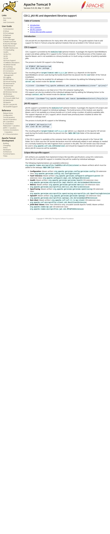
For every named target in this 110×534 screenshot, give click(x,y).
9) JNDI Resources (9, 46)
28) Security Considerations (9, 89)
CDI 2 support (35, 27)
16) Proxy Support (9, 60)
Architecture (7, 152)
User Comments (8, 22)
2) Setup (6, 31)
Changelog (6, 145)
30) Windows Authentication (8, 95)
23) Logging (7, 77)
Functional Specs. (9, 154)
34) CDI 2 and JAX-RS (10, 104)
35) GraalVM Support (10, 107)
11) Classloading (8, 50)
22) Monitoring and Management (9, 74)
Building (6, 143)
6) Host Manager (9, 39)
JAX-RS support (36, 29)
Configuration (8, 115)
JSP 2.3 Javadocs (8, 121)
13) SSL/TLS (7, 54)
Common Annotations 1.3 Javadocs (11, 131)
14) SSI (5, 56)
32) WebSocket (8, 100)
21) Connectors (8, 71)
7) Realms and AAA (9, 41)
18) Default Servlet (9, 65)
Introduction (35, 25)
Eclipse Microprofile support (41, 32)
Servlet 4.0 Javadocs (10, 119)
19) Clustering (8, 67)
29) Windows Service (10, 92)
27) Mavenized (8, 86)
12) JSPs (5, 52)
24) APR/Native (8, 79)
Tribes (5, 156)
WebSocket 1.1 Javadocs (11, 126)
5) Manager (7, 37)
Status (5, 147)
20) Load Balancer (9, 69)
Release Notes (8, 113)
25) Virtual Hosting (9, 81)
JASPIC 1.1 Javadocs (9, 128)
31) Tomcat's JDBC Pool (11, 98)
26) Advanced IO (8, 83)
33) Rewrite (7, 102)
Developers (7, 150)
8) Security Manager (10, 44)
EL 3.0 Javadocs (8, 124)
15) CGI (5, 58)
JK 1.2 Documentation (10, 134)
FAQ (4, 20)
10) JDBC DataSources (10, 48)
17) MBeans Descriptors (11, 62)
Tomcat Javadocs (9, 117)
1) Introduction (8, 29)
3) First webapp (8, 33)
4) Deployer (7, 35)
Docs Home (7, 18)
